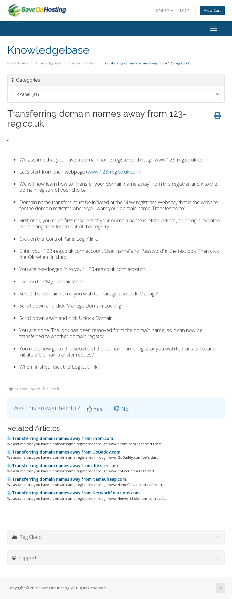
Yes (94, 408)
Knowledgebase (48, 63)
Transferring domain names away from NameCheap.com (66, 479)
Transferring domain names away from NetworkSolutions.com (73, 493)
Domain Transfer (82, 63)
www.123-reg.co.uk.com (114, 171)
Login (185, 10)
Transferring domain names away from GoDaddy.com (63, 452)
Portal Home (17, 63)
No (121, 408)
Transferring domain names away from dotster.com (62, 465)
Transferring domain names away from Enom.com (60, 438)
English (164, 10)
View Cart (212, 10)
